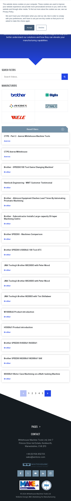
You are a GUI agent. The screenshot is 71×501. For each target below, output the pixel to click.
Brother (18, 95)
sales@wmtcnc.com (35, 457)
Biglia (51, 95)
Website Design (22, 497)
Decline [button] (41, 28)
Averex (18, 106)
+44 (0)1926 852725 (35, 454)
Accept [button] (29, 28)
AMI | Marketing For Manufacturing (42, 497)
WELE (18, 117)
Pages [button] (36, 426)
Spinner (51, 106)
